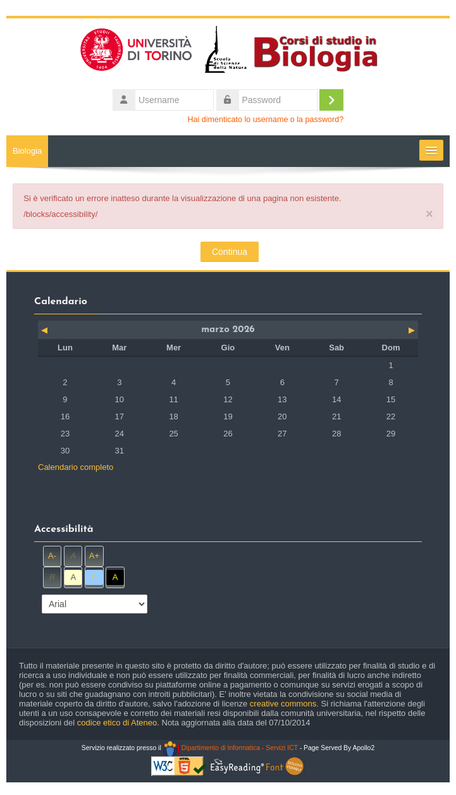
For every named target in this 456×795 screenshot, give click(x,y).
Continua (229, 252)
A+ (94, 555)
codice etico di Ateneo (117, 722)
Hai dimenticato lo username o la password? (266, 119)
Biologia (27, 151)
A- (52, 555)
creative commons (283, 703)
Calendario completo (75, 467)
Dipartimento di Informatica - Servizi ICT (230, 747)
